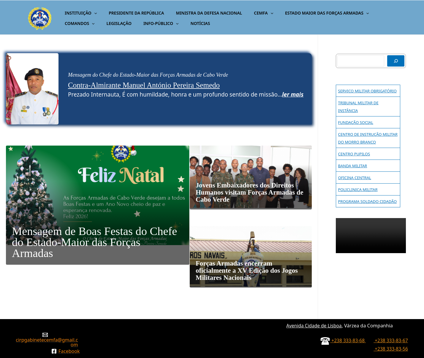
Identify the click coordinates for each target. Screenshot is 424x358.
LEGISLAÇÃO (75, 23)
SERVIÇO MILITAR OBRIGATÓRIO (367, 91)
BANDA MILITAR (352, 165)
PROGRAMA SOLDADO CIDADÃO (367, 201)
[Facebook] (65, 321)
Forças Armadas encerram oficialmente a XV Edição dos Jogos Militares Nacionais (250, 247)
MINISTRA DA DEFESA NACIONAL (200, 13)
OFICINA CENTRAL (354, 177)
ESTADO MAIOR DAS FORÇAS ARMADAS (311, 13)
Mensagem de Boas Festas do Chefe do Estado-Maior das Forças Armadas (85, 242)
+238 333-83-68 (346, 310)
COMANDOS (376, 13)
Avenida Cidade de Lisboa (312, 295)
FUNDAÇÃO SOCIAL (355, 122)
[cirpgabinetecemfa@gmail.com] (45, 309)
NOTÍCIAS (149, 23)
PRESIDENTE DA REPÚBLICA (131, 13)
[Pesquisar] (395, 61)
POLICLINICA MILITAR (358, 189)
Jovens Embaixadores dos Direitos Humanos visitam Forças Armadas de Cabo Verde (248, 188)
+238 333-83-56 (390, 319)
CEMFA (251, 13)
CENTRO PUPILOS (354, 154)
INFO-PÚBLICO (114, 23)
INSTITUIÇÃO (79, 13)
